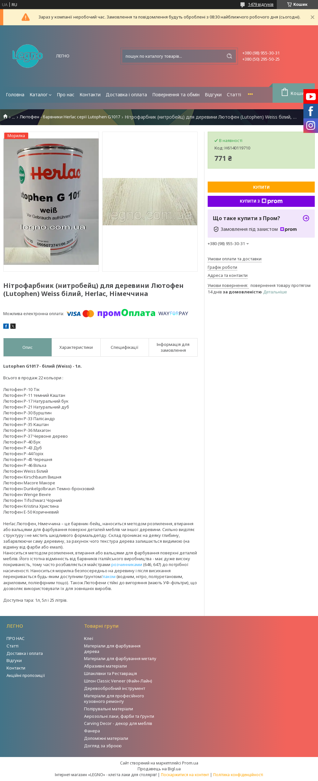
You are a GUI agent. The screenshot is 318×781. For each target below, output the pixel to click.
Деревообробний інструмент (114, 688)
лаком (109, 576)
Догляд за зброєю (103, 746)
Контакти (90, 94)
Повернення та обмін (176, 94)
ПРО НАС (15, 638)
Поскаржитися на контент (185, 774)
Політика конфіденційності (238, 774)
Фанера (92, 731)
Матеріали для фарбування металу (120, 658)
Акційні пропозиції (25, 675)
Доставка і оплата (126, 94)
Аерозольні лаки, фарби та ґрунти (119, 716)
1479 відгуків (261, 4)
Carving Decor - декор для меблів (118, 723)
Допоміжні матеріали (106, 738)
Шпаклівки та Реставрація (110, 673)
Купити (261, 187)
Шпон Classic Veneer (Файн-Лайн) (118, 681)
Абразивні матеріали (105, 666)
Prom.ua (190, 763)
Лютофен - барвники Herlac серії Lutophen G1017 (70, 117)
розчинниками (126, 564)
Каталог (39, 94)
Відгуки (213, 94)
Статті (234, 94)
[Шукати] (229, 56)
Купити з (261, 201)
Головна (15, 94)
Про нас (65, 94)
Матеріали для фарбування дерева (112, 648)
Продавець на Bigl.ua (159, 769)
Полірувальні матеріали (108, 709)
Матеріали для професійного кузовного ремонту (114, 698)
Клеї (88, 638)
